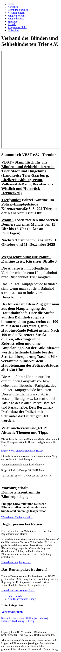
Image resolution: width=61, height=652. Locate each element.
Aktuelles (13, 7)
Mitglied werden (16, 15)
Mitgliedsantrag (16, 18)
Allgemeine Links (17, 27)
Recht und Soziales (18, 9)
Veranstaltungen (16, 12)
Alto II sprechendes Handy (22, 599)
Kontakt (12, 24)
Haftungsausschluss (36, 618)
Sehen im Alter (15, 596)
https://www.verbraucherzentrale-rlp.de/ (22, 450)
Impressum (18, 618)
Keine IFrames (30, 100)
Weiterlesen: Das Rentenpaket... (17, 590)
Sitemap (30, 621)
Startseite (6, 618)
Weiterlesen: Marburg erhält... (17, 517)
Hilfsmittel (13, 30)
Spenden (12, 21)
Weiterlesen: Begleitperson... (16, 562)
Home (11, 4)
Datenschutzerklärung (12, 621)
